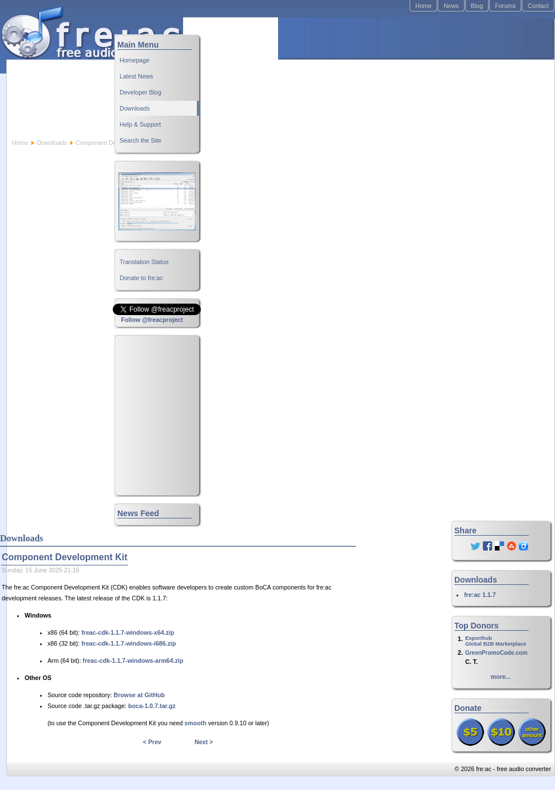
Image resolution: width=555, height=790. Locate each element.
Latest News (136, 76)
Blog (477, 5)
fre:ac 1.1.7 (480, 594)
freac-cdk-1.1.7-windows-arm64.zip (133, 660)
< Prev (152, 741)
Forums (505, 5)
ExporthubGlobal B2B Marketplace (495, 641)
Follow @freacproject (152, 319)
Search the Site (140, 140)
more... (501, 676)
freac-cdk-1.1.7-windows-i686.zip (128, 643)
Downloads (52, 142)
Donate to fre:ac (141, 277)
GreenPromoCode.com (496, 653)
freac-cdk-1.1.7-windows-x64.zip (127, 632)
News (451, 5)
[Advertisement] (353, 78)
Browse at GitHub (139, 694)
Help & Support (140, 124)
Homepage (134, 60)
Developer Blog (140, 92)
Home (423, 5)
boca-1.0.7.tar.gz (152, 705)
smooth (195, 723)
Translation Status (144, 261)
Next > (204, 741)
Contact (538, 5)
